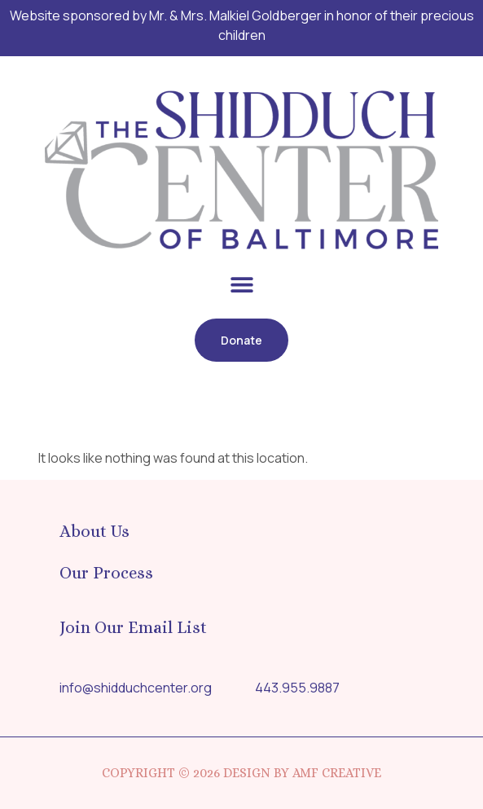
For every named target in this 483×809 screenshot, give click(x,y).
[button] (241, 284)
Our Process (106, 573)
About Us (94, 531)
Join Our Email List (133, 627)
